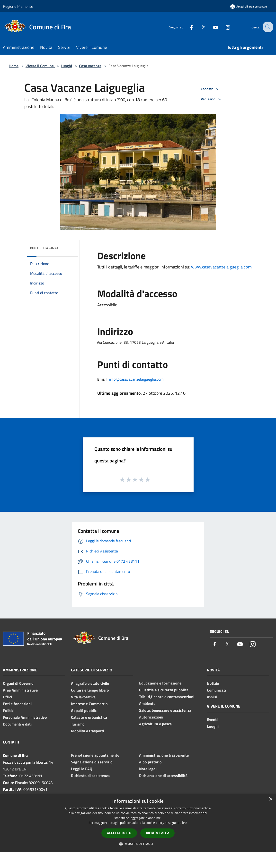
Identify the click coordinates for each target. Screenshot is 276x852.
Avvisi (212, 697)
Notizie (213, 683)
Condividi (211, 89)
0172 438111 (30, 776)
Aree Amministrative (20, 690)
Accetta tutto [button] (119, 833)
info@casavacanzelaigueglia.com (136, 379)
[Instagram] (224, 27)
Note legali (148, 769)
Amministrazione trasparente (164, 755)
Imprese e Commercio (89, 704)
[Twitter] (200, 27)
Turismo (78, 724)
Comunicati (216, 690)
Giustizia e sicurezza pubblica (163, 690)
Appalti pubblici (84, 710)
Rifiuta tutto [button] (157, 833)
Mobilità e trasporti (87, 731)
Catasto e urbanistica (89, 717)
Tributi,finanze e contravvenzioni (166, 697)
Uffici (7, 697)
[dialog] (138, 823)
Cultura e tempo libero (90, 690)
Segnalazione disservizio (92, 762)
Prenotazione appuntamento (95, 755)
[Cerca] (267, 27)
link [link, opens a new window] (184, 823)
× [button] (270, 799)
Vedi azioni (212, 99)
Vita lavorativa (83, 697)
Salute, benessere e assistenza (165, 710)
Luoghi (66, 66)
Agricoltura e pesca (155, 724)
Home (13, 66)
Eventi (212, 719)
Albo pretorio (150, 762)
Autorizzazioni (151, 717)
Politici (8, 710)
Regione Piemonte (18, 6)
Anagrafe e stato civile (90, 683)
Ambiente (147, 703)
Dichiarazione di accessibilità (163, 775)
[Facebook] (187, 27)
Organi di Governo (18, 683)
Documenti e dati (17, 724)
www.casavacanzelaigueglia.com (221, 267)
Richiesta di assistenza (90, 775)
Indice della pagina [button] (44, 248)
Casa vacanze (90, 66)
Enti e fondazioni (17, 704)
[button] (138, 843)
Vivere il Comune (40, 66)
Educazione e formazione (160, 683)
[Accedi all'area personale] (248, 6)
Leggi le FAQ (81, 769)
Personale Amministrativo (25, 717)
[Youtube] (212, 27)
